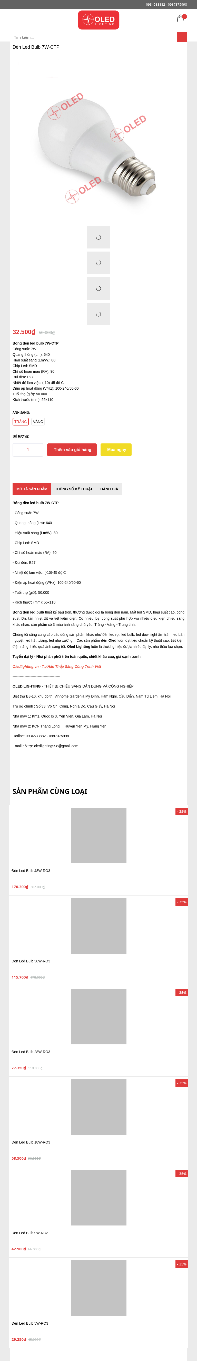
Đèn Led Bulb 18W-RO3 (31, 1142)
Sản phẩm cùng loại (50, 791)
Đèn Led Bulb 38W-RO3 (31, 961)
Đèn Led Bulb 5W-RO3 (30, 1323)
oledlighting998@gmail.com (56, 746)
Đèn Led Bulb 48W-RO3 (31, 871)
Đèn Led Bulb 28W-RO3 (31, 1052)
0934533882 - (156, 4)
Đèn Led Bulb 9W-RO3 (30, 1233)
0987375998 (177, 4)
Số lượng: (21, 436)
